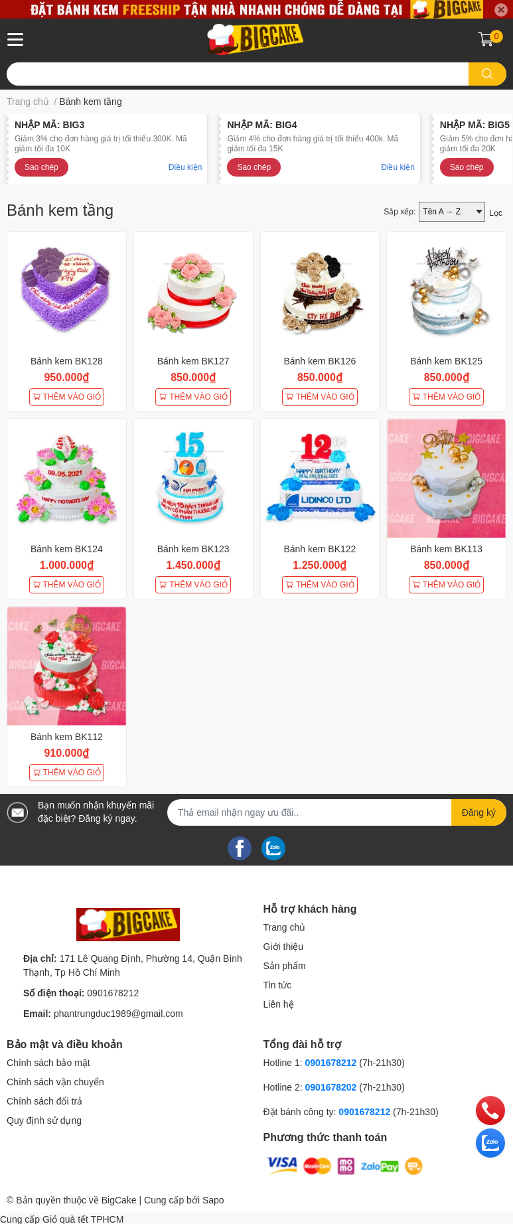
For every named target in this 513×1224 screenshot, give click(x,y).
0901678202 (331, 1087)
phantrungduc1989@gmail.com (118, 1013)
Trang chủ (284, 927)
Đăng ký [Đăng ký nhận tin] (479, 812)
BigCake (119, 1200)
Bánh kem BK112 (67, 736)
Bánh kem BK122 (319, 549)
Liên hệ (278, 1004)
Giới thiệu (283, 946)
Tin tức (277, 985)
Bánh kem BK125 (446, 361)
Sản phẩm (284, 965)
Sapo (213, 1200)
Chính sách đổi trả (44, 1101)
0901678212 (113, 993)
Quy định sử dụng (44, 1120)
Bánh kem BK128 (67, 361)
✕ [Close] (501, 10)
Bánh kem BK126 (319, 361)
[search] (487, 74)
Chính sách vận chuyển (55, 1082)
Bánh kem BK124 (67, 549)
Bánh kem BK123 (193, 549)
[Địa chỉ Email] (336, 812)
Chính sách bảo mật (48, 1062)
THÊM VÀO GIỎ (67, 397)
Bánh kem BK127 (193, 361)
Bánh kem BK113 (446, 549)
